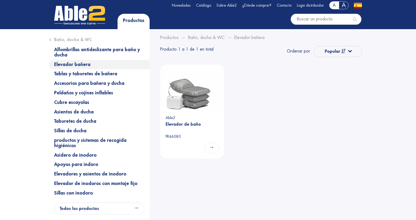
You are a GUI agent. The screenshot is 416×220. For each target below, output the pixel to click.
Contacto (284, 5)
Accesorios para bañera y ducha (89, 83)
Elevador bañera (72, 64)
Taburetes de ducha (75, 121)
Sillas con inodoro (73, 193)
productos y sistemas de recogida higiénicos (90, 143)
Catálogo (203, 5)
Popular (335, 51)
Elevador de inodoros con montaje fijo (95, 183)
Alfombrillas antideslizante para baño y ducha (97, 52)
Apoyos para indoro (76, 164)
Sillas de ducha (70, 130)
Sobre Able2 (226, 5)
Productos (133, 20)
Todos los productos (79, 208)
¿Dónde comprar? (256, 5)
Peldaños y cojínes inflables (83, 92)
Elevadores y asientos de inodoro (90, 173)
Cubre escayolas (71, 102)
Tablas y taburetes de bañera (85, 73)
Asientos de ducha (74, 111)
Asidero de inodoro (75, 155)
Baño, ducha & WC (73, 40)
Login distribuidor (310, 5)
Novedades (181, 5)
